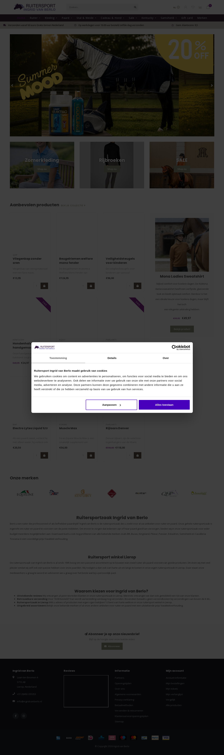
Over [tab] (166, 357)
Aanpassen (111, 404)
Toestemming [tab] (58, 357)
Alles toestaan (164, 404)
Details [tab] (112, 357)
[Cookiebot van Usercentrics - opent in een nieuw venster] (174, 347)
